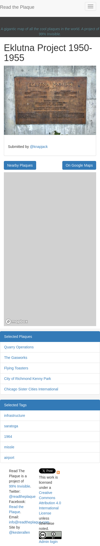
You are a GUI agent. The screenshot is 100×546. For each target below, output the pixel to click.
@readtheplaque (22, 496)
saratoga (11, 426)
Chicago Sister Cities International (31, 389)
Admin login (48, 542)
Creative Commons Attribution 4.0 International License (50, 503)
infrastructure (14, 415)
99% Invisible (49, 34)
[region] (50, 249)
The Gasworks (15, 358)
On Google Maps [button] (79, 165)
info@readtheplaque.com (29, 522)
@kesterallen (19, 532)
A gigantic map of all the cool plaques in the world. (41, 29)
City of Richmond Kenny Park (27, 379)
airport (9, 458)
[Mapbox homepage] (16, 322)
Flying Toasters (16, 368)
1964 (8, 436)
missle (9, 447)
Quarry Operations (19, 347)
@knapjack (39, 147)
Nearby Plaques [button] (20, 165)
